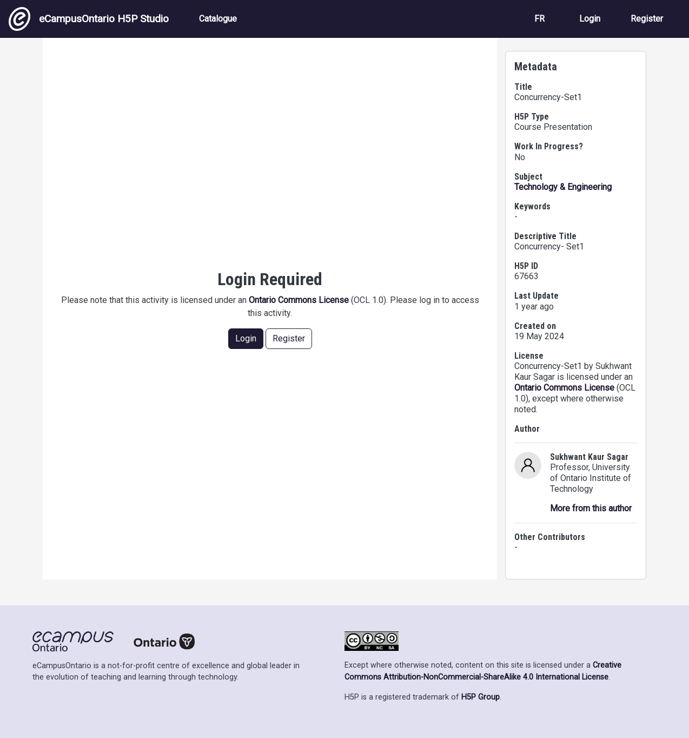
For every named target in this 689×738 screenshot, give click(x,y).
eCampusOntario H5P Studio (89, 19)
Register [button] (289, 338)
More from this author (591, 508)
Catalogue (218, 19)
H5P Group (480, 697)
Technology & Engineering (563, 187)
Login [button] (245, 338)
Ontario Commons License (299, 300)
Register (647, 19)
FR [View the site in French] (539, 19)
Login (589, 19)
